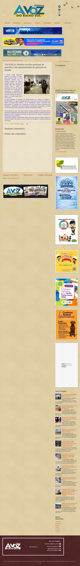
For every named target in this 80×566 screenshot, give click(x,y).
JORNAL (57, 23)
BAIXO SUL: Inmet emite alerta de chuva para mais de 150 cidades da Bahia (69, 431)
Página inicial (28, 175)
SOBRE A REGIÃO (61, 131)
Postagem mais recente (10, 175)
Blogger (40, 562)
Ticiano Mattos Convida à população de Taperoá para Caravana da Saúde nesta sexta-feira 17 (68, 456)
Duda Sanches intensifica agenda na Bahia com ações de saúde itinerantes (69, 467)
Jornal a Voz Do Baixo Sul (65, 61)
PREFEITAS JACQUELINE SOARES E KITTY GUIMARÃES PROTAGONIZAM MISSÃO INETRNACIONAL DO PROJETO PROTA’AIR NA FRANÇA (69, 492)
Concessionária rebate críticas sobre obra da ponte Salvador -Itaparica (69, 479)
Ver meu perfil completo (60, 151)
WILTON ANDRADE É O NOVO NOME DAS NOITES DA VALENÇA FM (69, 407)
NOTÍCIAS (17, 23)
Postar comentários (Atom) (13, 178)
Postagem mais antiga (45, 175)
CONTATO (67, 23)
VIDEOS (57, 532)
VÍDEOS (38, 23)
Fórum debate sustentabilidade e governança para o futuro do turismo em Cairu (69, 395)
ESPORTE (47, 23)
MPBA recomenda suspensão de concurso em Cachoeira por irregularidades (69, 505)
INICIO (7, 23)
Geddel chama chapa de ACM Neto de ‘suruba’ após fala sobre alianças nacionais (69, 419)
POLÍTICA (27, 23)
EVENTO (57, 525)
